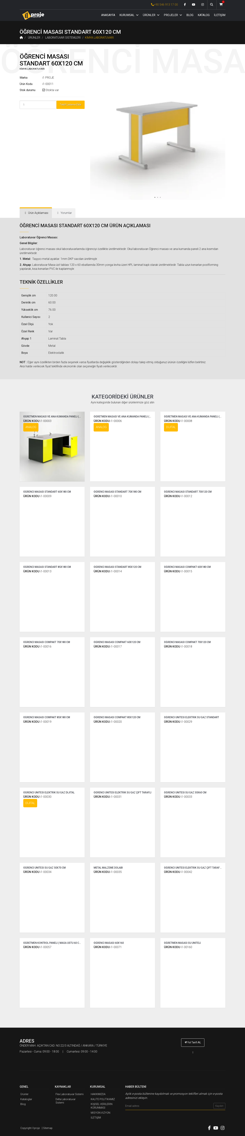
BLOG (189, 15)
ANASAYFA (108, 15)
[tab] (36, 213)
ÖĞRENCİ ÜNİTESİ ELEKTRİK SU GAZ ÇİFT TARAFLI (122, 792)
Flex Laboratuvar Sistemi (70, 1094)
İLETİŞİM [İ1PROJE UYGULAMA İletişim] (96, 1117)
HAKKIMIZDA (98, 1094)
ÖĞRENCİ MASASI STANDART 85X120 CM (117, 566)
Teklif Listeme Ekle (70, 104)
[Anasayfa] (33, 15)
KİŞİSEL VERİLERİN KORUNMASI (101, 1106)
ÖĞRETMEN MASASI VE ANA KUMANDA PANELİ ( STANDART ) (58, 416)
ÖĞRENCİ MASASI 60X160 (109, 942)
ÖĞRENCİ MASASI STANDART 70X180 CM (117, 491)
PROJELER (173, 15)
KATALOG (204, 15)
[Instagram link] (203, 4)
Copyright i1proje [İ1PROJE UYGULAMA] (30, 1128)
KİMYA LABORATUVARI (99, 37)
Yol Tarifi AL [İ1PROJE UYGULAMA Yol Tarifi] (193, 1042)
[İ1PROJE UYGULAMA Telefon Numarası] (192, 1052)
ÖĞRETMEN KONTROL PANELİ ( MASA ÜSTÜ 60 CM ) (53, 942)
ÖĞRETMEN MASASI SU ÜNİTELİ (182, 942)
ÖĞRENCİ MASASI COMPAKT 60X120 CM (117, 642)
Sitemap (47, 1128)
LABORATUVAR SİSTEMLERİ (63, 37)
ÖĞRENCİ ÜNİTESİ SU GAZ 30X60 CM (185, 792)
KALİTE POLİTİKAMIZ (103, 1099)
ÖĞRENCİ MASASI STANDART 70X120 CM (188, 491)
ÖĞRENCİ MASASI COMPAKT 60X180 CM (187, 566)
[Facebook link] (185, 4)
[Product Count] (38, 105)
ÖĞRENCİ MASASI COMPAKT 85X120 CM (117, 717)
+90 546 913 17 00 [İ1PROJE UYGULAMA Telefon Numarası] (164, 4)
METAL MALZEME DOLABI (108, 867)
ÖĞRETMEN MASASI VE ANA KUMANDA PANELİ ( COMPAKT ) (128, 416)
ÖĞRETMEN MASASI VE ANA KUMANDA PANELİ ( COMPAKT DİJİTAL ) (203, 416)
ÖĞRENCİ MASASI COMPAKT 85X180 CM (46, 717)
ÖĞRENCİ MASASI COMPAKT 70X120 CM (187, 642)
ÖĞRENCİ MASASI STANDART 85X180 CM (47, 566)
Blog (23, 1104)
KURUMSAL (129, 15)
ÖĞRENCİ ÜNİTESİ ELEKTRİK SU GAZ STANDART (191, 717)
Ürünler (24, 1094)
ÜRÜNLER (151, 15)
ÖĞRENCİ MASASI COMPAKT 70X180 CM (46, 642)
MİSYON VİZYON (100, 1112)
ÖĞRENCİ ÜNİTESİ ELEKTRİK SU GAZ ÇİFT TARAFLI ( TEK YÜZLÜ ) (201, 867)
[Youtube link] (193, 4)
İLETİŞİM (219, 15)
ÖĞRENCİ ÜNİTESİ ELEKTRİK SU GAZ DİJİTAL (49, 792)
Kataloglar (26, 1099)
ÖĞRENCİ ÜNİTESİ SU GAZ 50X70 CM (44, 867)
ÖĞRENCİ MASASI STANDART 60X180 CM (47, 491)
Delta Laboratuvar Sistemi (66, 1101)
